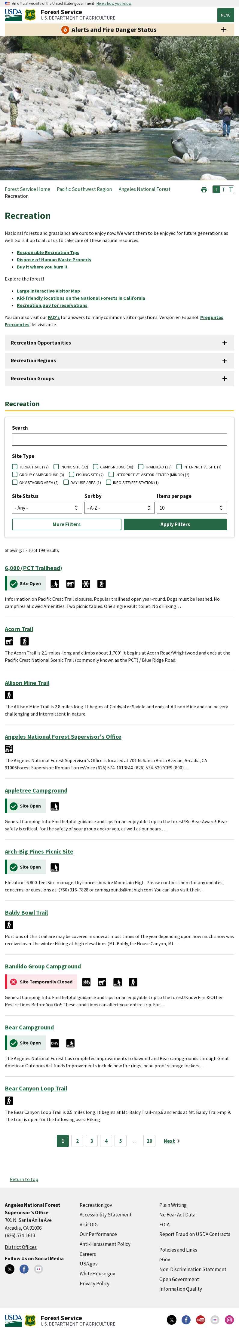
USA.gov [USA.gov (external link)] (89, 1263)
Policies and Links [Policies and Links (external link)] (178, 1250)
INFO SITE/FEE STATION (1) (136, 482)
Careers (88, 1254)
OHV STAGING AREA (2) (39, 482)
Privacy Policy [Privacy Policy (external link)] (94, 1283)
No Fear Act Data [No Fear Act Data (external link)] (177, 1214)
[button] (204, 189)
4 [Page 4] (106, 1141)
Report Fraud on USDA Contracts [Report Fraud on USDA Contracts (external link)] (194, 1234)
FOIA (164, 1224)
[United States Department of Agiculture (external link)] (15, 15)
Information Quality (180, 1289)
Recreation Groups (32, 378)
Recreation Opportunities (41, 342)
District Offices (21, 1247)
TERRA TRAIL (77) (34, 467)
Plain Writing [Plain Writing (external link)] (173, 1205)
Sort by (93, 496)
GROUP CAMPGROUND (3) (41, 474)
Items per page (174, 496)
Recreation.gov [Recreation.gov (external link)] (96, 1205)
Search (20, 428)
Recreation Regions (33, 360)
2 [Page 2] (77, 1141)
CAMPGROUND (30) (116, 467)
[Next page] (173, 1141)
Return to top (24, 1179)
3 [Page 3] (91, 1141)
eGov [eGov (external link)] (164, 1259)
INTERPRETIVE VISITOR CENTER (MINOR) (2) (152, 474)
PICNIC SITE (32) (74, 467)
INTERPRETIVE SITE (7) (203, 467)
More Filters (67, 524)
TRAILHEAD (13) (158, 467)
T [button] (216, 189)
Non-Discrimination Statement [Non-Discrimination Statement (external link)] (192, 1269)
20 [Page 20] (149, 1141)
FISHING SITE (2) (90, 474)
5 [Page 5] (120, 1141)
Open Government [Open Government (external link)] (179, 1279)
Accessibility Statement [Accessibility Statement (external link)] (106, 1214)
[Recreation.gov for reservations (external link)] (54, 305)
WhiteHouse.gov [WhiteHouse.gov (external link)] (97, 1273)
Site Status (25, 496)
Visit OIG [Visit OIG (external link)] (89, 1224)
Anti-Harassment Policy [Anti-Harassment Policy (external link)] (105, 1244)
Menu (226, 15)
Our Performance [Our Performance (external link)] (98, 1234)
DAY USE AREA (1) (86, 482)
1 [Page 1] (63, 1141)
